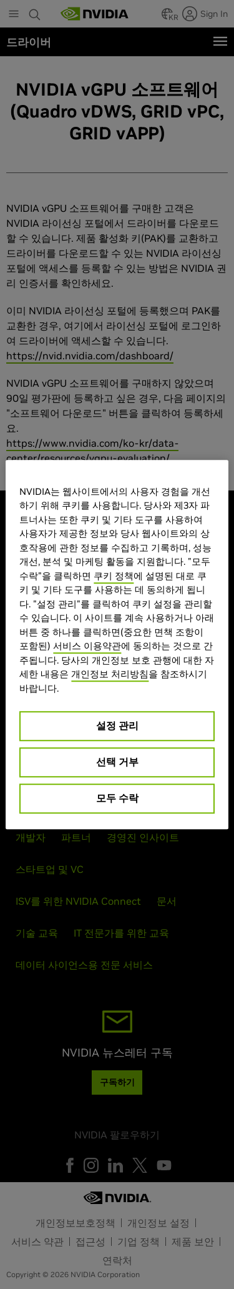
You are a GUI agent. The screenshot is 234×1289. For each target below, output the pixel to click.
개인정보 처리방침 (110, 674)
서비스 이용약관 (87, 646)
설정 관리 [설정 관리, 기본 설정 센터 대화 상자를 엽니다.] (117, 725)
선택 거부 (117, 761)
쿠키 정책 (114, 576)
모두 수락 (117, 798)
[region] (117, 645)
